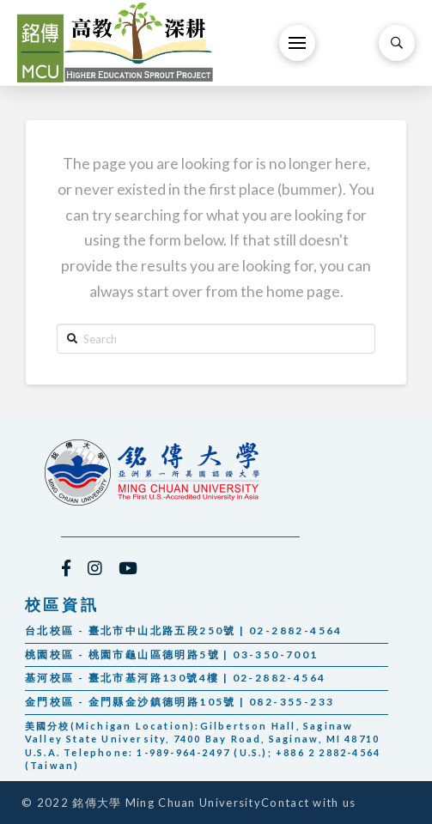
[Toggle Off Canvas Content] (297, 43)
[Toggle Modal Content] (397, 43)
